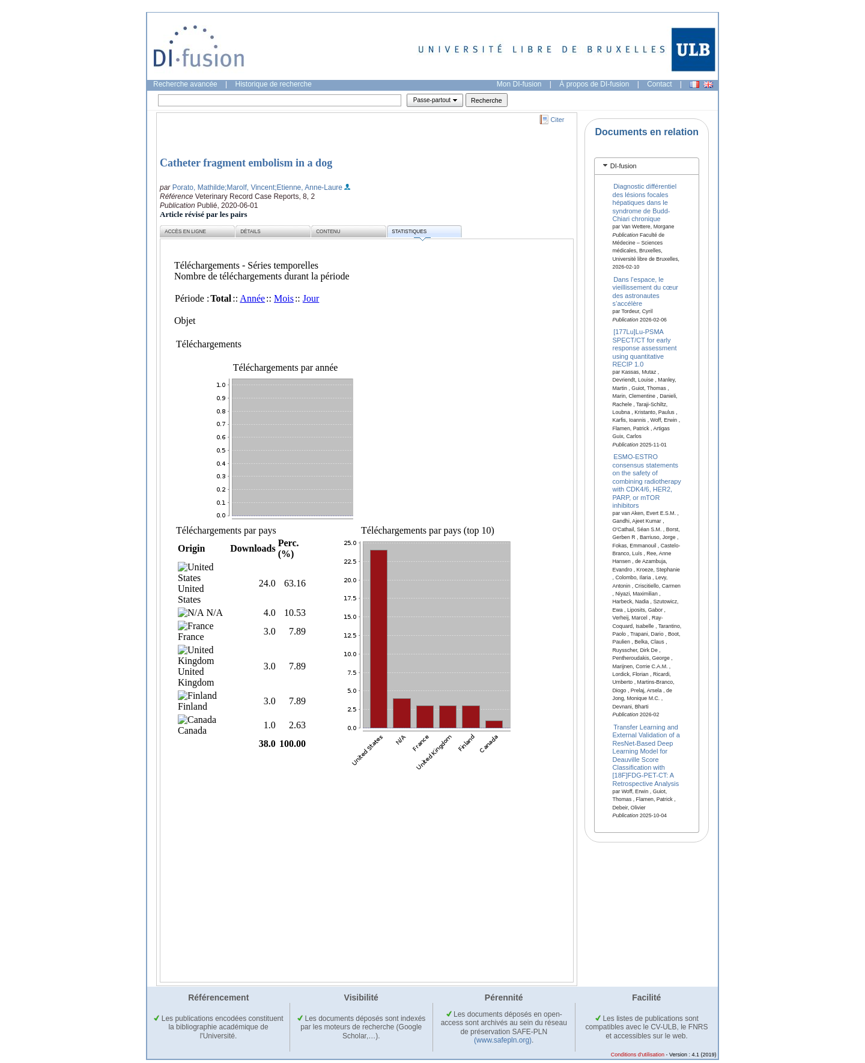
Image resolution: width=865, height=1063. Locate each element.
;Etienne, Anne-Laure (308, 187)
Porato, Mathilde (198, 187)
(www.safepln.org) (503, 1040)
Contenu (328, 231)
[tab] (646, 166)
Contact (659, 84)
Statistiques (411, 233)
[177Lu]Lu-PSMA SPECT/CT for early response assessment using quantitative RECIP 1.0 (645, 348)
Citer (558, 119)
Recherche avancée (185, 84)
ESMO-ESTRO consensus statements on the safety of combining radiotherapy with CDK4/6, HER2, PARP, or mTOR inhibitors (647, 480)
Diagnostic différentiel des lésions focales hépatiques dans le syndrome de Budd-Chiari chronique (645, 202)
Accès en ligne (185, 231)
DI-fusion (623, 165)
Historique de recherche (273, 84)
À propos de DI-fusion (594, 84)
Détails (250, 231)
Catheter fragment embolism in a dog (246, 163)
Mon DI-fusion (519, 84)
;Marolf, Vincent (250, 187)
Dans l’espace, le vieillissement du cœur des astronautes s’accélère (645, 291)
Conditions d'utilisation (637, 1055)
